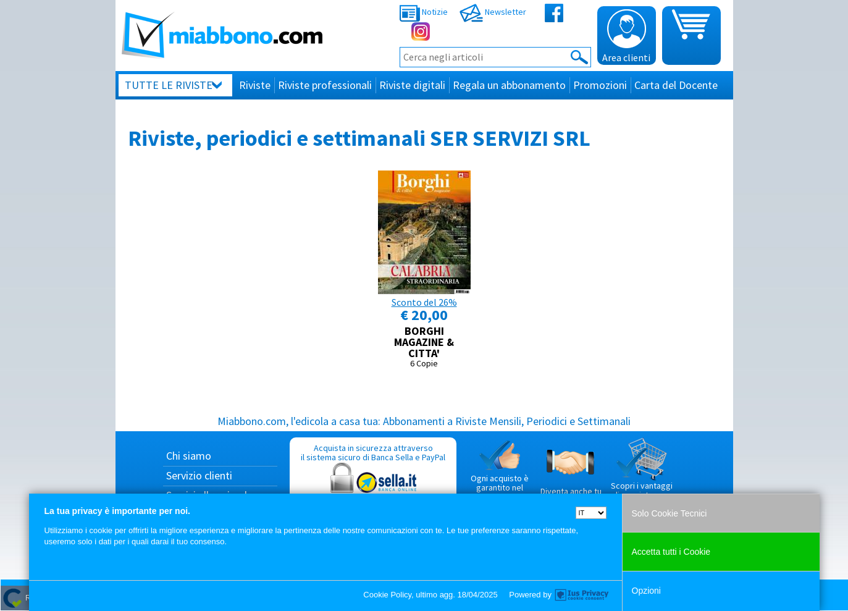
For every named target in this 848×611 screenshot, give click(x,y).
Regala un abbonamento (509, 85)
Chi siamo (188, 456)
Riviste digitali (412, 85)
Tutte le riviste (168, 85)
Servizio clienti (199, 475)
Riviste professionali (325, 85)
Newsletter (493, 11)
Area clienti (626, 36)
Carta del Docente (676, 85)
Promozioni (600, 85)
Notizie (424, 11)
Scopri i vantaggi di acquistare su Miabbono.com (642, 473)
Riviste (255, 85)
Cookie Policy (387, 594)
